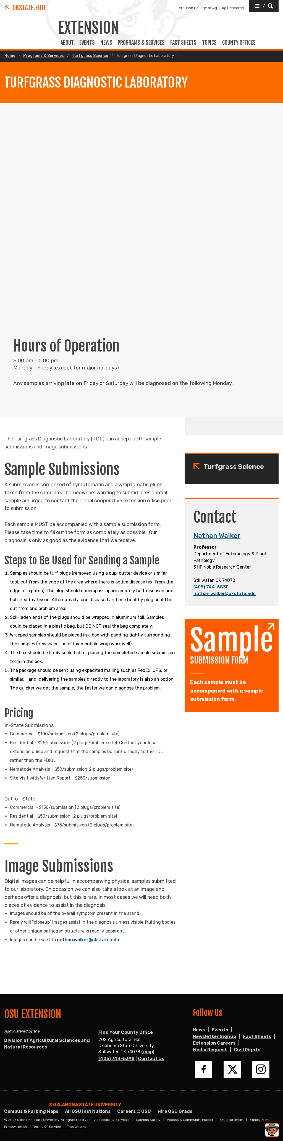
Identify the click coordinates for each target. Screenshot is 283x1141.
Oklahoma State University (85, 1105)
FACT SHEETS (183, 42)
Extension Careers (214, 1043)
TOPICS (209, 42)
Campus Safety (148, 1120)
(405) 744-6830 (211, 587)
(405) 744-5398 (116, 1058)
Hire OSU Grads (175, 1111)
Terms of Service (47, 1127)
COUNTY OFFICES (239, 42)
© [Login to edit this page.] (5, 1120)
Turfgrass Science (90, 56)
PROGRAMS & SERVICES (141, 42)
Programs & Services (43, 56)
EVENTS (87, 42)
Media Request (210, 1049)
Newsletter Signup (214, 1036)
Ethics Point (259, 1120)
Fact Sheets (257, 1036)
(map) (147, 1051)
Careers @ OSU (134, 1111)
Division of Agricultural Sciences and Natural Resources (47, 1044)
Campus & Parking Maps (31, 1111)
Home (9, 56)
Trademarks (76, 1127)
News (106, 42)
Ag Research (233, 8)
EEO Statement (231, 1120)
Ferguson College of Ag (197, 8)
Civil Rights (247, 1049)
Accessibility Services (112, 1120)
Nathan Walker (216, 536)
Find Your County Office (125, 1032)
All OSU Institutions (88, 1111)
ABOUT (67, 42)
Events (220, 1029)
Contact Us (151, 1058)
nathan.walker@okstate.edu (224, 593)
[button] (264, 6)
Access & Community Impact (190, 1120)
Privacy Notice (15, 1127)
